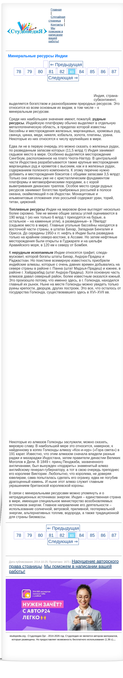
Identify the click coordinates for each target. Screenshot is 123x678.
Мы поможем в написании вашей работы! (55, 34)
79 (29, 71)
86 (103, 71)
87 (114, 71)
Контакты (57, 24)
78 (18, 71)
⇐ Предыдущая (66, 64)
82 (62, 71)
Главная (56, 9)
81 (51, 71)
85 (92, 71)
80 (40, 71)
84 (81, 71)
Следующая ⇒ (63, 77)
